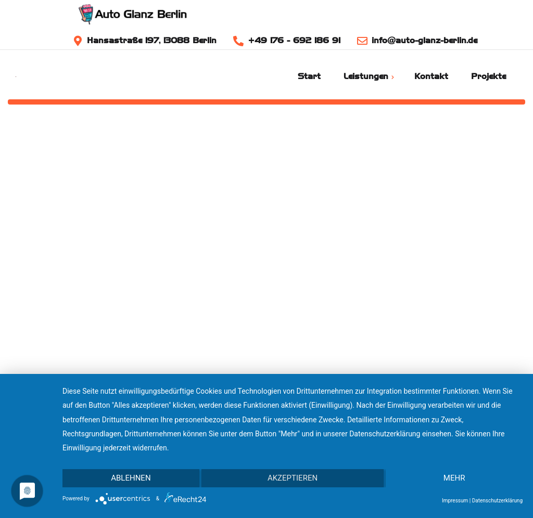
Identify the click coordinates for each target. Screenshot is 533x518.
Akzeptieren (293, 478)
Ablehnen (130, 478)
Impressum (455, 500)
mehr (454, 478)
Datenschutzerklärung (497, 500)
